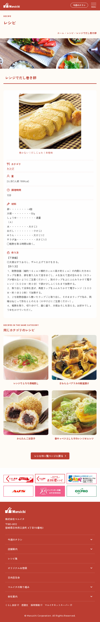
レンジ (10, 168)
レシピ (70, 33)
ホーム (60, 33)
